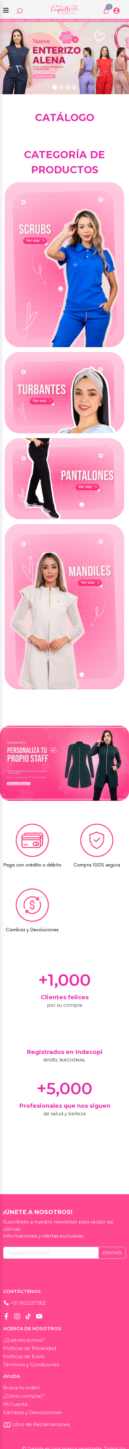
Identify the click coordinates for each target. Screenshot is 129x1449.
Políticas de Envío (24, 1356)
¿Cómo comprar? (23, 1396)
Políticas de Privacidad (29, 1348)
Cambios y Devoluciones (32, 1412)
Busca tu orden (21, 1387)
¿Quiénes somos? (23, 1340)
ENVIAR (111, 1253)
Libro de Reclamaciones (36, 1424)
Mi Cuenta (15, 1404)
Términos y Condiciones (31, 1365)
